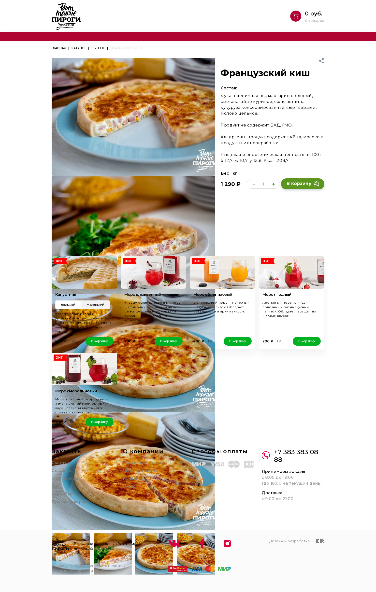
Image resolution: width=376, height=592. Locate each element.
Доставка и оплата (143, 462)
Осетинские (65, 478)
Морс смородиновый (76, 391)
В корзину (302, 183)
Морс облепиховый (212, 294)
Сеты (57, 486)
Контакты (133, 478)
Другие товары (68, 502)
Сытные (60, 462)
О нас (129, 486)
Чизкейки (62, 494)
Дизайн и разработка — (296, 541)
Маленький (95, 305)
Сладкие (61, 470)
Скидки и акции (140, 470)
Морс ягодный (276, 294)
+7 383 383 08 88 (290, 456)
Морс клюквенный (142, 294)
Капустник (65, 294)
